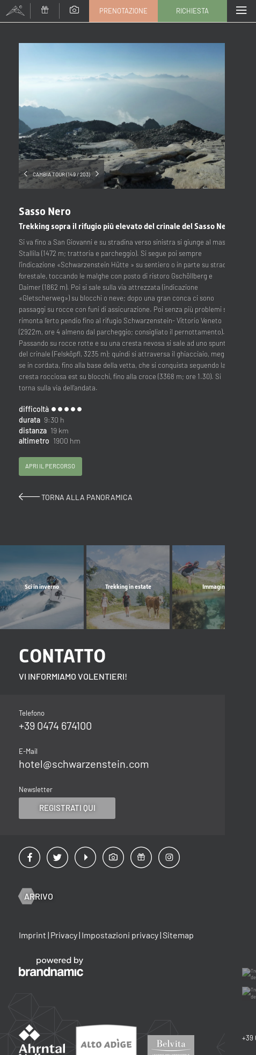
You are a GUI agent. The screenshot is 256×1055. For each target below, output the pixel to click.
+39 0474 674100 (55, 728)
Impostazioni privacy (121, 937)
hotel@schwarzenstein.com (84, 766)
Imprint (33, 937)
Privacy (64, 937)
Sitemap (178, 937)
